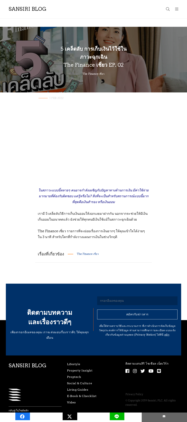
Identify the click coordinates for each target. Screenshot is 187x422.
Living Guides (77, 389)
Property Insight (79, 370)
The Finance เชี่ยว (93, 74)
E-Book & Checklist (81, 396)
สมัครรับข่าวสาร (137, 314)
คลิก (166, 334)
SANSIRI (27, 9)
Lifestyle (73, 364)
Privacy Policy (134, 394)
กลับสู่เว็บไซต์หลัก (18, 410)
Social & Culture (79, 383)
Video (71, 402)
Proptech (74, 376)
